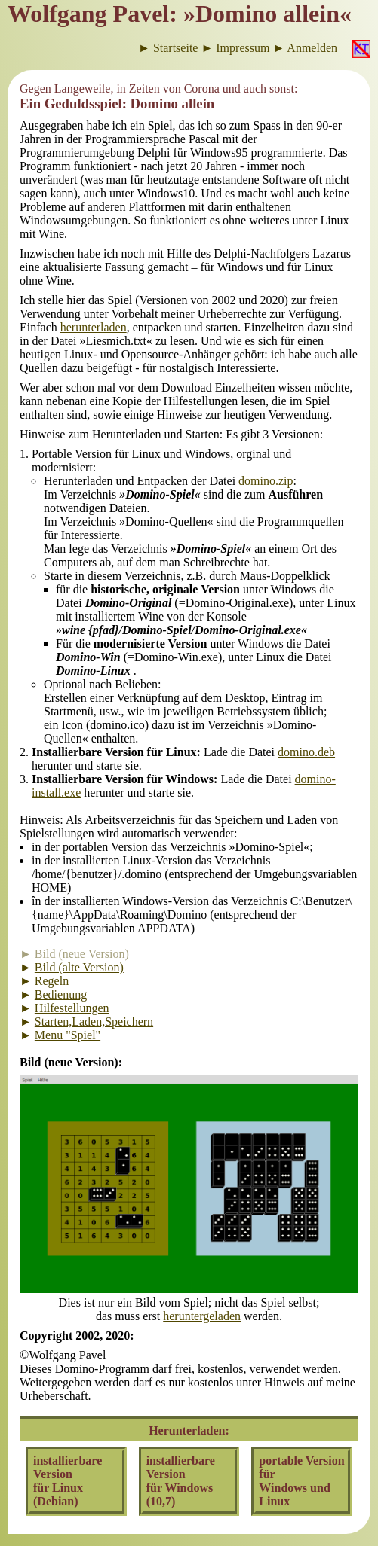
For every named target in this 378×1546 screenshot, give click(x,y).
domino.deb (306, 752)
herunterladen (93, 327)
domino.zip (265, 480)
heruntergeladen (202, 1316)
